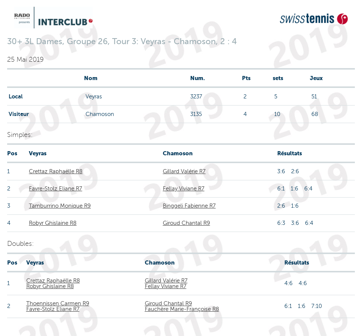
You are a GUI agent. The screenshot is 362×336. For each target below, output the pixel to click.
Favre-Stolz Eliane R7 (55, 189)
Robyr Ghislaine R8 (53, 223)
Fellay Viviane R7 (183, 189)
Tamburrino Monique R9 (60, 206)
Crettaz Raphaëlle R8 (56, 171)
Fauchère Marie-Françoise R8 (182, 309)
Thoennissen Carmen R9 (57, 303)
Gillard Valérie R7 (184, 171)
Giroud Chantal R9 (186, 223)
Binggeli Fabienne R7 (189, 206)
